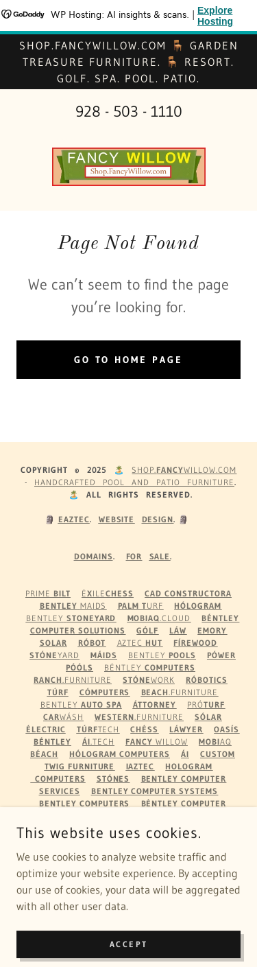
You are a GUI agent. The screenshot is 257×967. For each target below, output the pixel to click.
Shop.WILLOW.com (184, 470)
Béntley (149, 667)
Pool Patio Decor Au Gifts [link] (128, 860)
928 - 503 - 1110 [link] (128, 111)
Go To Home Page (129, 359)
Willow (156, 741)
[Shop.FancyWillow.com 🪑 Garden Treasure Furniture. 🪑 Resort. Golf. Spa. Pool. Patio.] (128, 61)
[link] (129, 166)
